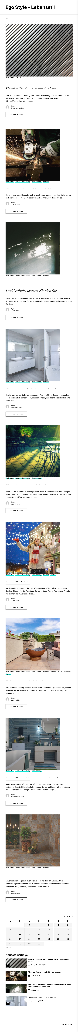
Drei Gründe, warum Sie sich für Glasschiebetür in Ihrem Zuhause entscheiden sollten (49, 985)
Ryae (13, 107)
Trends (18, 79)
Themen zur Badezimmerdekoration (42, 997)
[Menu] (7, 17)
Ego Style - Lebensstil (30, 7)
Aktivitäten (10, 79)
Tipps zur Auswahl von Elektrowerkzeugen (44, 972)
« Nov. (8, 948)
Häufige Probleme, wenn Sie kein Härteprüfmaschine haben (48, 960)
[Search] (71, 18)
